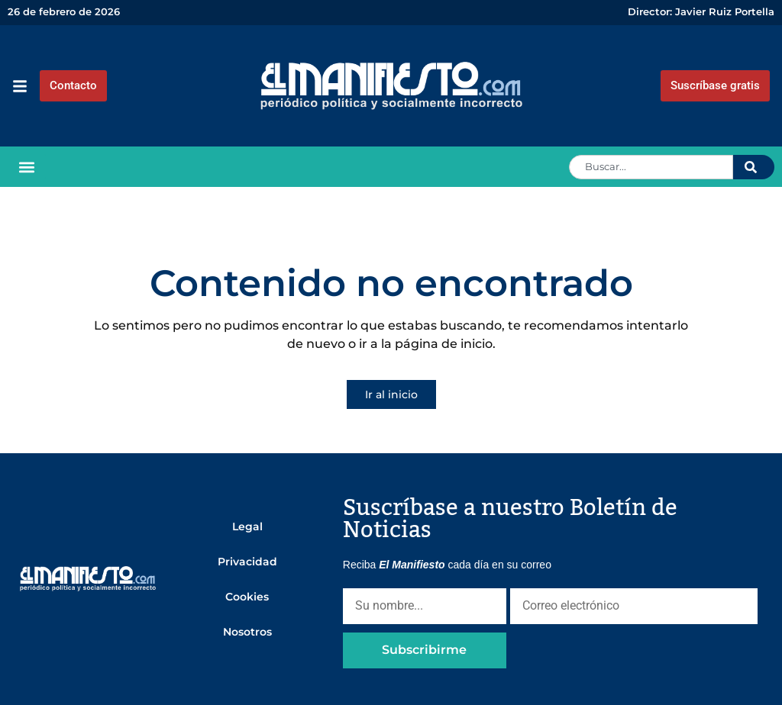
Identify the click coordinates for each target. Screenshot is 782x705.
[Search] (753, 167)
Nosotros (247, 632)
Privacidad (247, 561)
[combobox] (651, 167)
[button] (27, 166)
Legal (247, 526)
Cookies (247, 597)
